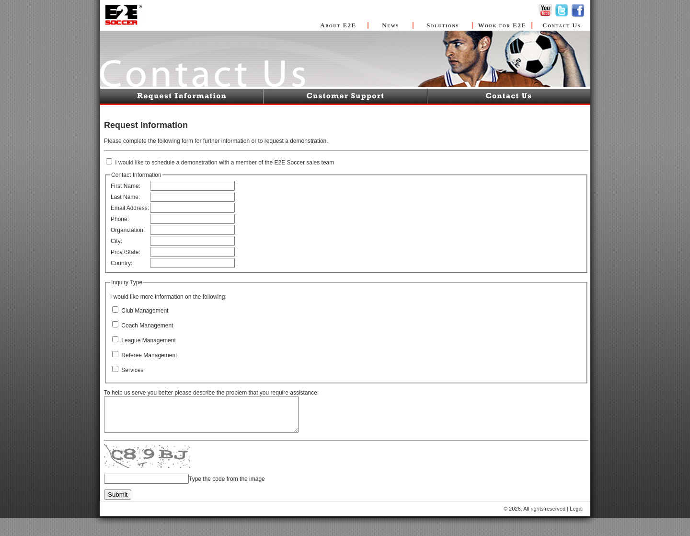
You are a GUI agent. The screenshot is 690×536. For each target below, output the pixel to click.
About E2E (338, 25)
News (390, 25)
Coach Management (146, 325)
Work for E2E (502, 25)
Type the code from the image (227, 479)
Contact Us (561, 25)
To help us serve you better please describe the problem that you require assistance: (211, 392)
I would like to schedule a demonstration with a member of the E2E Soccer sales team (224, 162)
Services (131, 370)
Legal (576, 509)
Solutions (442, 25)
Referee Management (148, 355)
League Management (148, 340)
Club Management (144, 310)
